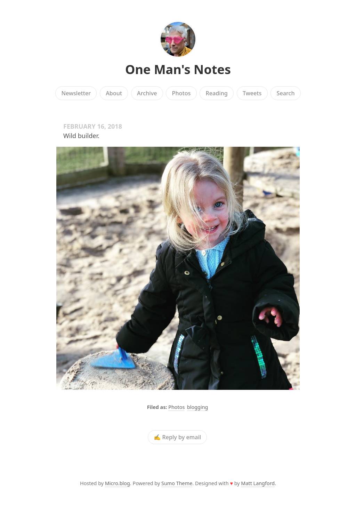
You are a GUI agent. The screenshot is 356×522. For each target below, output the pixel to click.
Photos (181, 93)
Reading (217, 93)
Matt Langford (258, 483)
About (114, 93)
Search (286, 93)
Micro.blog (117, 483)
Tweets (252, 93)
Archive (147, 93)
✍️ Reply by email (177, 437)
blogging (197, 407)
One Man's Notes (178, 69)
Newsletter (76, 93)
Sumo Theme (176, 483)
